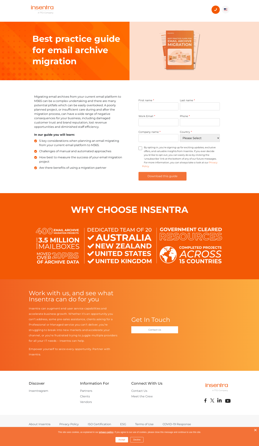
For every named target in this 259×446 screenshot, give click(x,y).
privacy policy (106, 432)
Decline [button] (136, 439)
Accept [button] (122, 439)
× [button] (255, 430)
